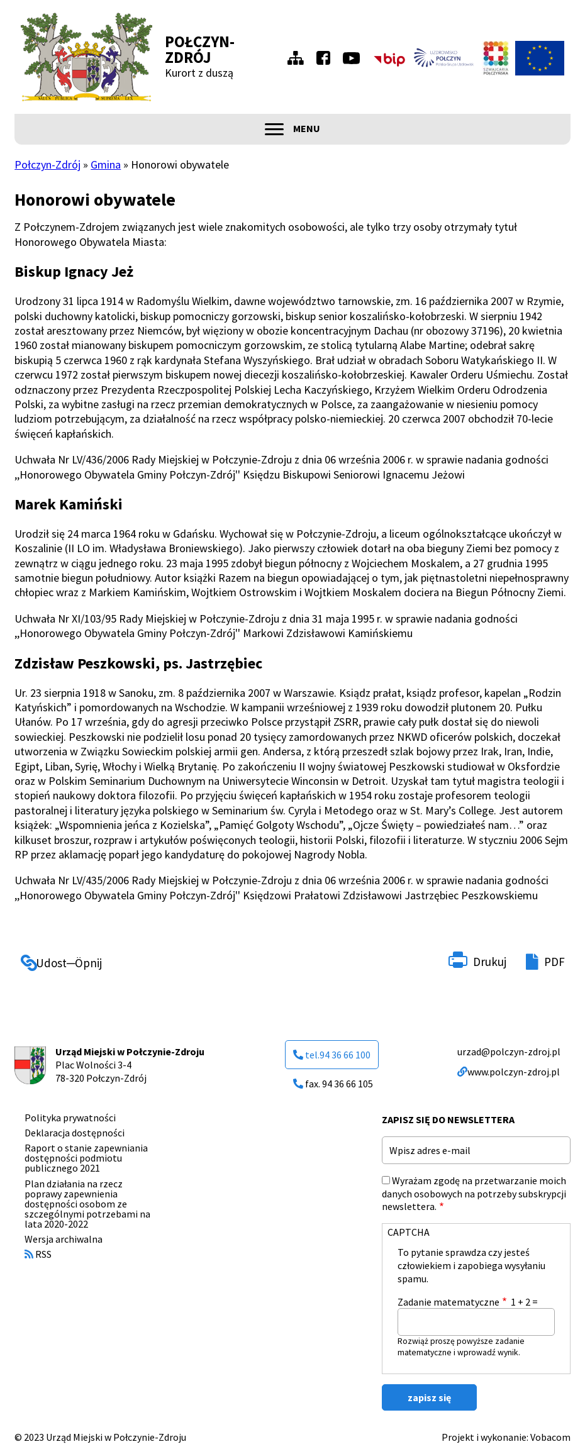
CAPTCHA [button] (408, 1232)
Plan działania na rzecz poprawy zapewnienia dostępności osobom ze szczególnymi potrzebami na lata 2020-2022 (87, 1203)
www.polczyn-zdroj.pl (508, 1071)
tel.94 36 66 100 (331, 1054)
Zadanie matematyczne (448, 1302)
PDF (554, 961)
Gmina (106, 164)
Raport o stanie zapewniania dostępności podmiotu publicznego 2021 (86, 1157)
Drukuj (489, 961)
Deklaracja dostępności (75, 1132)
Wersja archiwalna (64, 1239)
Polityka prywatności (70, 1117)
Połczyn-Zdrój (200, 49)
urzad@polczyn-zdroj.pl (508, 1051)
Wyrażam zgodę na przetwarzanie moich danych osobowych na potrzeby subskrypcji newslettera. (474, 1193)
